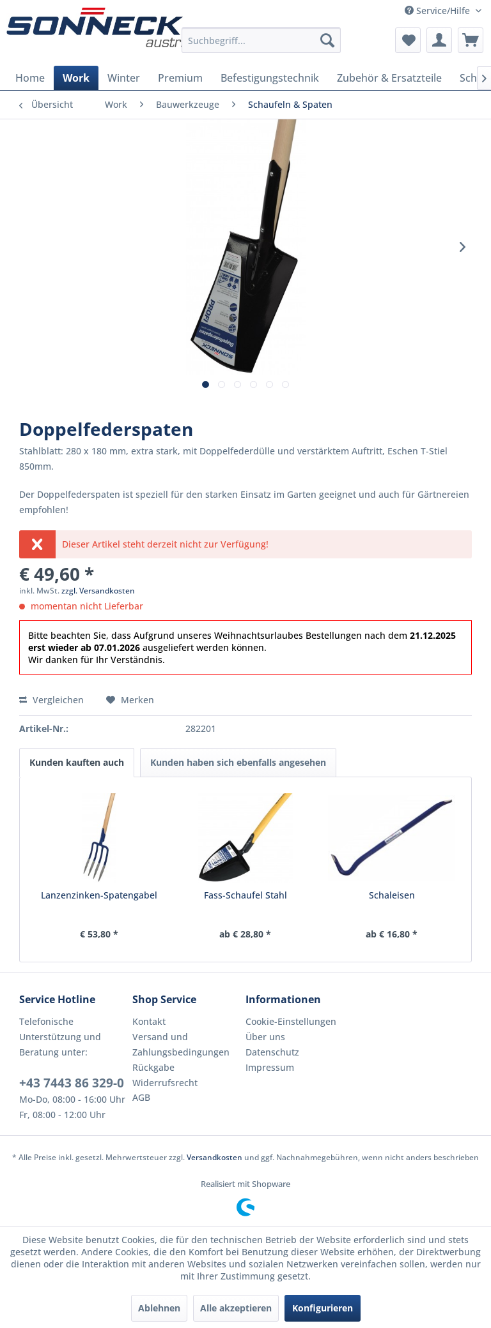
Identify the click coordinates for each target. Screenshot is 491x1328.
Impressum (270, 1067)
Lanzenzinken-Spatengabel (99, 895)
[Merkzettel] (408, 40)
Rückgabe (153, 1067)
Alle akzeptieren (236, 1308)
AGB (141, 1097)
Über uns (265, 1037)
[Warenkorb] (470, 40)
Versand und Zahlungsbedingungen (181, 1044)
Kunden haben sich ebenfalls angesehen (238, 762)
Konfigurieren (322, 1308)
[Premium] (180, 78)
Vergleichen (51, 700)
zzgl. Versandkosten (98, 590)
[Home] (30, 78)
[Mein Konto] (439, 40)
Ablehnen (159, 1308)
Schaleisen (392, 895)
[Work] (76, 78)
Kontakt (149, 1021)
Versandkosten (214, 1157)
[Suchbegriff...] (261, 40)
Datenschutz (272, 1052)
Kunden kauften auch (76, 762)
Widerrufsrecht (165, 1083)
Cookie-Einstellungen (291, 1021)
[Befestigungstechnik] (270, 78)
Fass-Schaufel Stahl (245, 895)
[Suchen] (327, 40)
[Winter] (123, 78)
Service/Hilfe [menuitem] (438, 10)
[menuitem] (261, 40)
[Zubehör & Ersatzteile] (389, 78)
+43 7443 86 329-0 (71, 1083)
